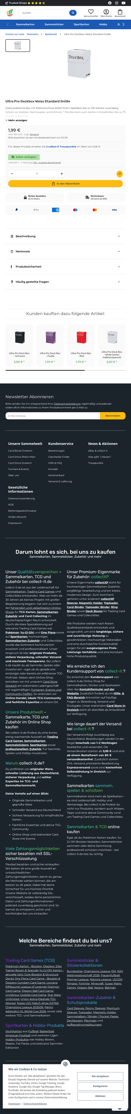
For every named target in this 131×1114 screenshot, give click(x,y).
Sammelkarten (25, 24)
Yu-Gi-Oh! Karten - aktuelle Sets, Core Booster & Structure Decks (34, 974)
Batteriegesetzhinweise (22, 510)
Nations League (100, 979)
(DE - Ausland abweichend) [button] (47, 162)
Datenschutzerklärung (67, 403)
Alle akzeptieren (100, 1076)
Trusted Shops (25, 3)
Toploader (85, 1012)
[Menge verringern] (11, 173)
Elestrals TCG (46, 999)
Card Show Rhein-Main (21, 456)
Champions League (97, 971)
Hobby (103, 24)
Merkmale (20, 251)
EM (113, 971)
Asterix (99, 987)
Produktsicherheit (26, 266)
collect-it (113, 671)
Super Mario (113, 983)
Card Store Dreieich (20, 463)
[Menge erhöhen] (62, 173)
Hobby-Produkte (17, 1039)
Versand (34, 134)
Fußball (33, 1031)
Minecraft (97, 983)
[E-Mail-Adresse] (52, 415)
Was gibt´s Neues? (99, 456)
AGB (11, 504)
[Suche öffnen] (73, 13)
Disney (71, 987)
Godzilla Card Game (33, 995)
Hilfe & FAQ (55, 463)
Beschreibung (23, 236)
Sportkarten (81, 24)
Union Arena (29, 999)
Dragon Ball (85, 987)
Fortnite (84, 983)
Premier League (78, 979)
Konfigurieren (100, 1086)
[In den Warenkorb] (65, 183)
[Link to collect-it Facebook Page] (110, 3)
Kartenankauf (56, 475)
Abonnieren (112, 415)
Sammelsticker (54, 24)
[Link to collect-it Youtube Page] (123, 3)
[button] (91, 12)
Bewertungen (56, 450)
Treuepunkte (95, 463)
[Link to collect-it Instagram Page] (117, 3)
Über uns (13, 475)
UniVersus (12, 995)
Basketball (47, 1031)
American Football (17, 1035)
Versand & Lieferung (60, 481)
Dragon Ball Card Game (37, 990)
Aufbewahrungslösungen (84, 1024)
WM (120, 971)
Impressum (15, 523)
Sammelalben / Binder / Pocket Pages (92, 1016)
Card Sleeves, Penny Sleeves (86, 1008)
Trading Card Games (41, 591)
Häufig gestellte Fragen (30, 281)
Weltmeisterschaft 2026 (83, 975)
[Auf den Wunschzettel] (120, 174)
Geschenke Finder (59, 456)
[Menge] (37, 173)
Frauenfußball (110, 975)
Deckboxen (75, 1020)
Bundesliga (74, 971)
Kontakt (53, 469)
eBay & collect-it (98, 450)
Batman (110, 987)
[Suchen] (48, 13)
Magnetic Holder (104, 1012)
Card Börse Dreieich (20, 450)
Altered (10, 1003)
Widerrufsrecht (17, 516)
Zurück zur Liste (14, 34)
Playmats (90, 1020)
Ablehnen (100, 1096)
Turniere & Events (18, 469)
